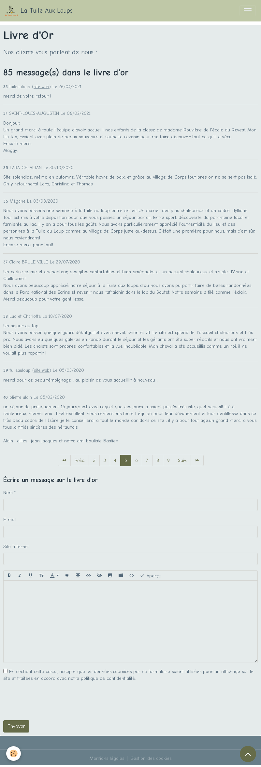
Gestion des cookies (150, 758)
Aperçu (150, 575)
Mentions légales (107, 758)
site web (41, 86)
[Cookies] (14, 753)
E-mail (9, 519)
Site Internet (16, 546)
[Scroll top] (248, 754)
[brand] (39, 10)
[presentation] (52, 702)
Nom (8, 492)
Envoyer (16, 726)
